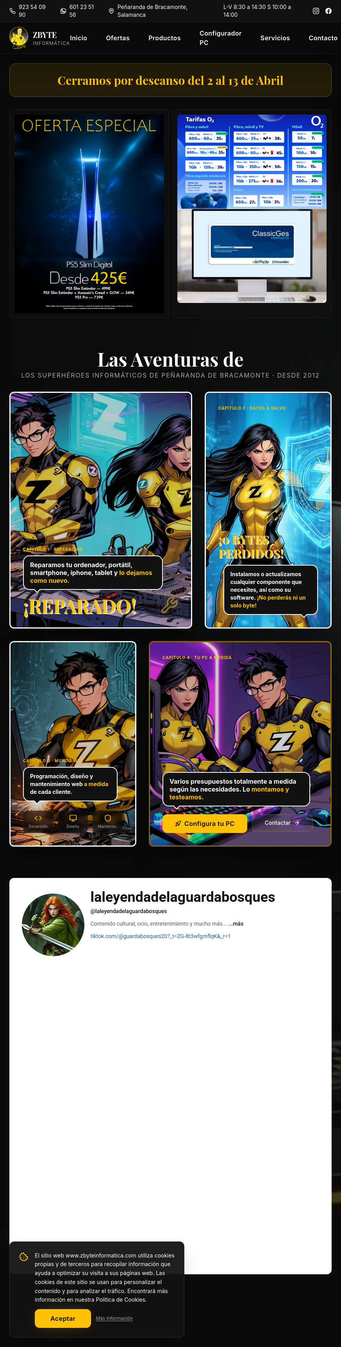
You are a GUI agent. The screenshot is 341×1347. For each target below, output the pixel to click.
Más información (114, 1318)
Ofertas (118, 38)
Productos (164, 38)
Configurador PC (221, 38)
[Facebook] (328, 11)
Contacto (323, 38)
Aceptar (62, 1318)
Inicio (78, 38)
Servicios (275, 38)
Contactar (282, 822)
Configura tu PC (205, 824)
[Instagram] (316, 11)
